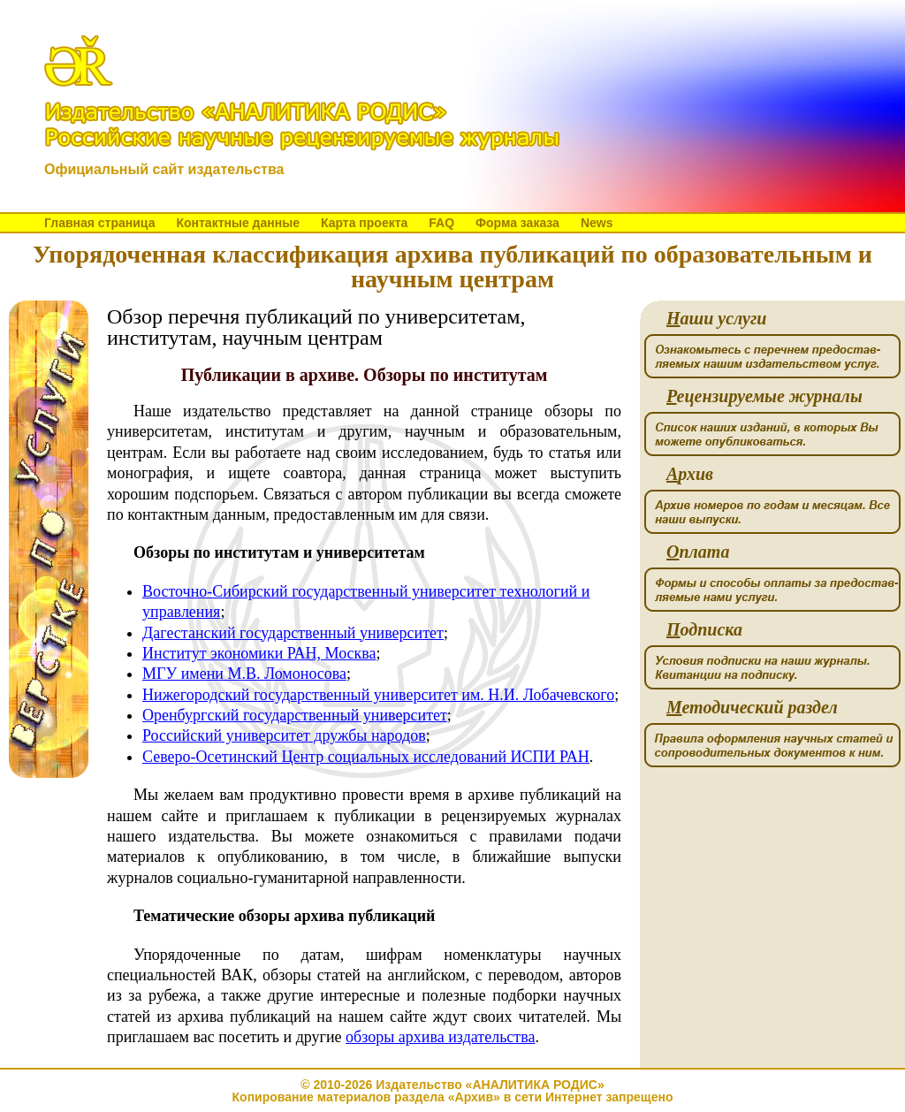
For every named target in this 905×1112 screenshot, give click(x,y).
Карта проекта (364, 223)
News (597, 223)
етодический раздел (752, 707)
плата (697, 552)
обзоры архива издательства (440, 1037)
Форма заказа (517, 223)
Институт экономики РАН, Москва (259, 653)
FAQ (441, 223)
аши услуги (716, 318)
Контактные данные (237, 223)
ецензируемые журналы (764, 396)
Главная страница (99, 223)
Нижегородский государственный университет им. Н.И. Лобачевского (378, 695)
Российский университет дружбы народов (284, 735)
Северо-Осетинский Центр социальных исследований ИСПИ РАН (365, 756)
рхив (689, 474)
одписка (704, 630)
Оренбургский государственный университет (294, 715)
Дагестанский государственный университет (293, 633)
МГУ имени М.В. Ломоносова (244, 673)
